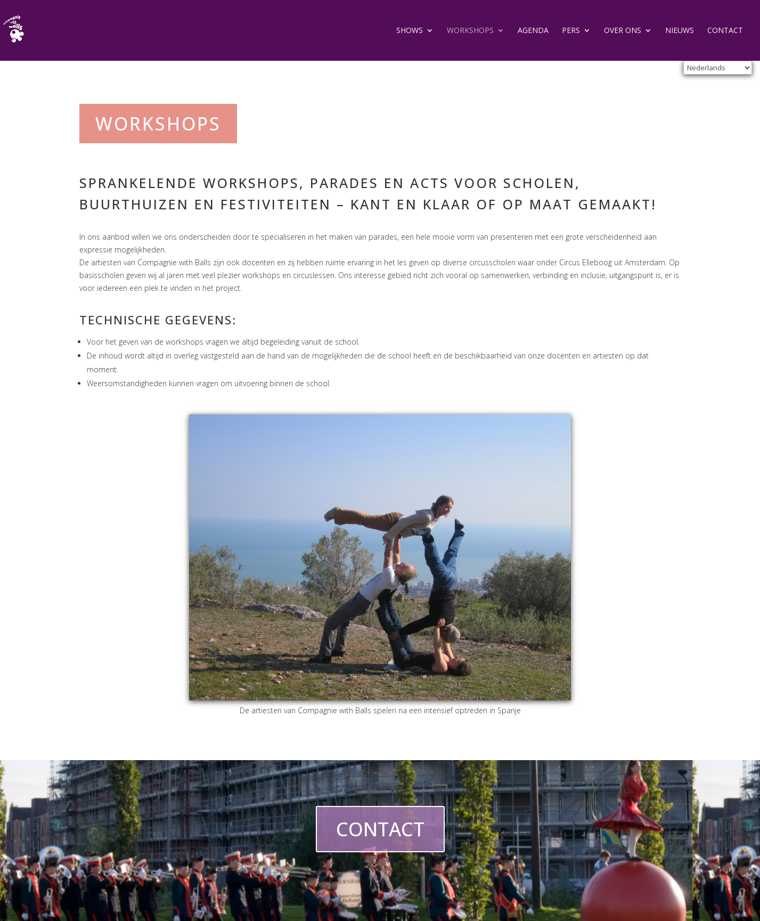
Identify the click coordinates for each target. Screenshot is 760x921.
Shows (409, 31)
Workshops (470, 31)
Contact (725, 31)
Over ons (622, 31)
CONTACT (380, 829)
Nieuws (679, 31)
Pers (571, 31)
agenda (533, 31)
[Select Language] (717, 68)
